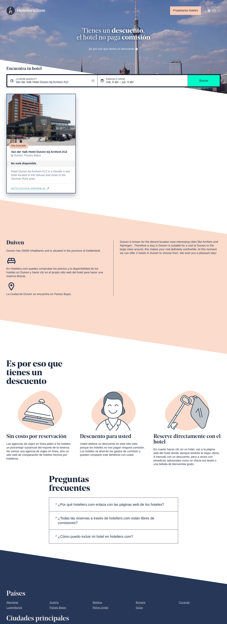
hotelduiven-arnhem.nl (30, 188)
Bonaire (141, 602)
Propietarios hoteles (185, 10)
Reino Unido (100, 607)
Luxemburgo (14, 607)
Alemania (12, 602)
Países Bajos (57, 607)
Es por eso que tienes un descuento (113, 49)
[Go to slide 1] (41, 140)
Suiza (139, 607)
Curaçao (184, 602)
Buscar (203, 80)
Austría (54, 602)
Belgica (97, 602)
